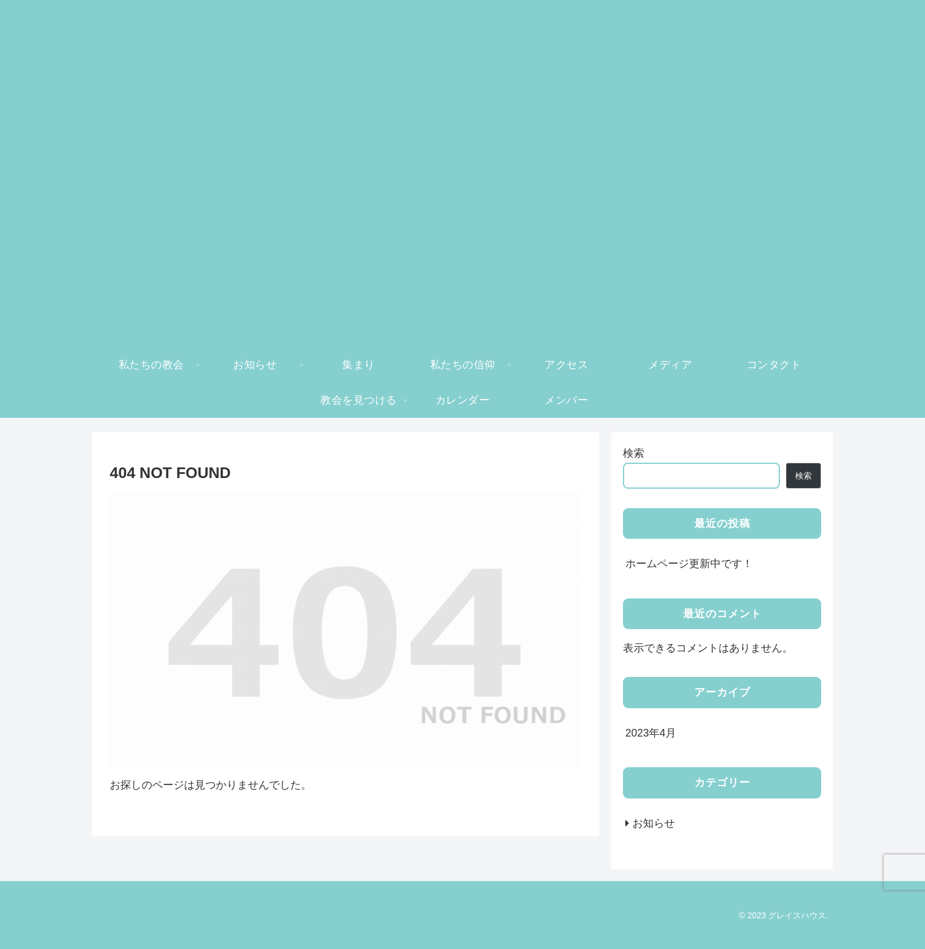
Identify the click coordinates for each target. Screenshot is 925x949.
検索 (633, 453)
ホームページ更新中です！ (689, 564)
